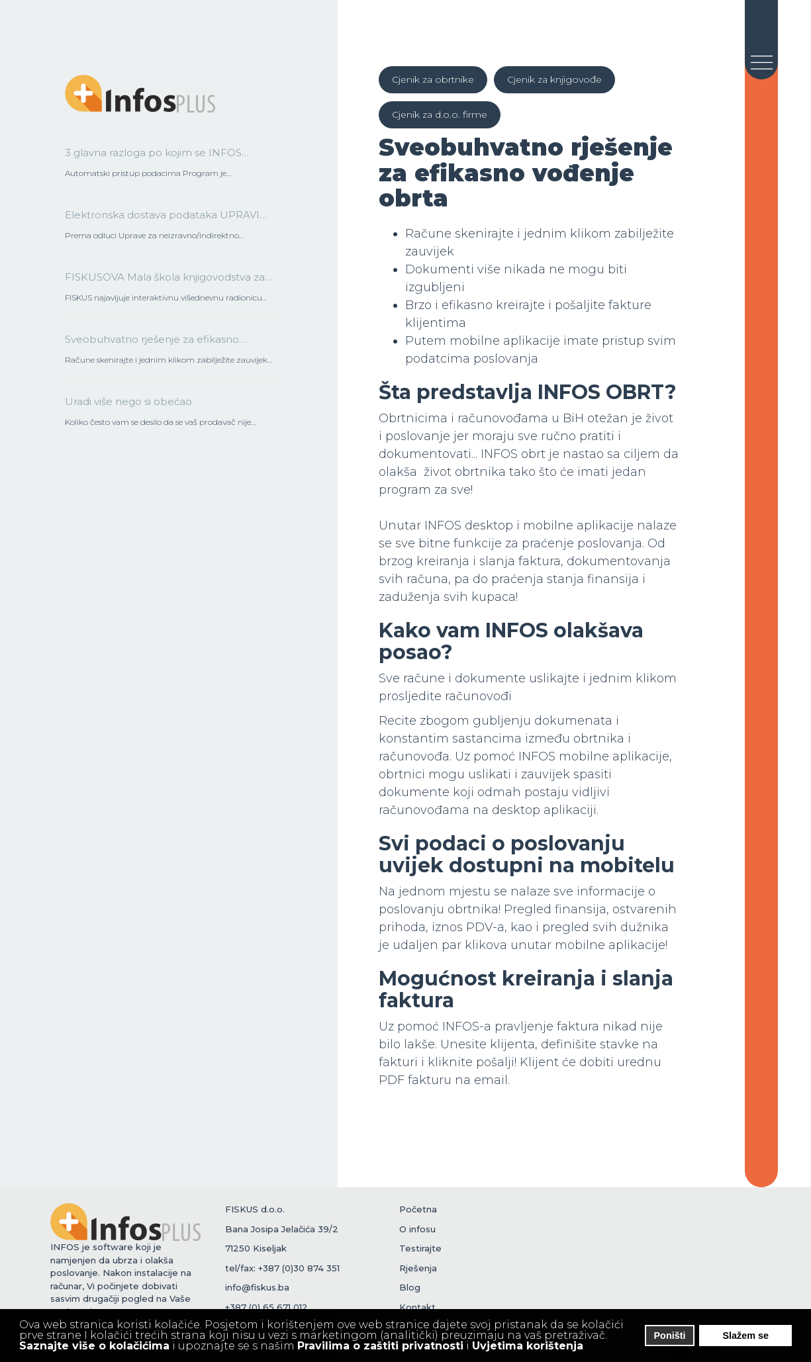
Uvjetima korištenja (527, 1345)
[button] (592, 1347)
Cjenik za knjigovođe (554, 79)
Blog (409, 1287)
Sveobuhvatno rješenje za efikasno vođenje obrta (152, 343)
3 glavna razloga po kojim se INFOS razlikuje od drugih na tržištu (153, 156)
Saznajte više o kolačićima (94, 1345)
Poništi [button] (670, 1335)
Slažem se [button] (745, 1335)
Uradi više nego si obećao (128, 401)
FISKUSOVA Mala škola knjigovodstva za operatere (165, 281)
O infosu (417, 1229)
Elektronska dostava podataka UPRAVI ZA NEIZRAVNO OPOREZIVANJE (162, 219)
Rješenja (418, 1268)
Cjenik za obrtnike (433, 79)
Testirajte (420, 1248)
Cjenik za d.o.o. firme (439, 114)
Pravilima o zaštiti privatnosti (380, 1345)
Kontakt (417, 1307)
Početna (418, 1209)
